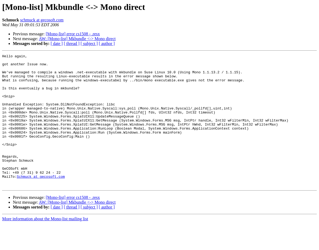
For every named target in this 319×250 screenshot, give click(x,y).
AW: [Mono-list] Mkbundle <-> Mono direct (77, 38)
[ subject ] (89, 43)
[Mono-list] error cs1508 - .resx (73, 34)
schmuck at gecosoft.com (41, 20)
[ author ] (107, 43)
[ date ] (57, 43)
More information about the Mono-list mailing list (45, 245)
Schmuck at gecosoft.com (41, 201)
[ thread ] (72, 43)
